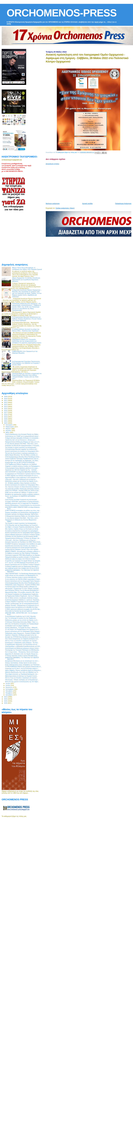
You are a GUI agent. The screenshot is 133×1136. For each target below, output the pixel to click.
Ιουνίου (8, 683)
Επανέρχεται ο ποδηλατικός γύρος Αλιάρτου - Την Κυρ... (22, 642)
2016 (6, 410)
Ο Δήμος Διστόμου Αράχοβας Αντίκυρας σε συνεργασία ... (22, 438)
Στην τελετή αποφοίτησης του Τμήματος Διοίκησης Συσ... (22, 639)
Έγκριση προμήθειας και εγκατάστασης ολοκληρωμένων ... (22, 512)
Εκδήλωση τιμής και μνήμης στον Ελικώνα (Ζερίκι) (20, 559)
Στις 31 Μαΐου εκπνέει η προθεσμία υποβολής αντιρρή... (22, 598)
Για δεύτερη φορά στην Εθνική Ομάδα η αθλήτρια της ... (21, 586)
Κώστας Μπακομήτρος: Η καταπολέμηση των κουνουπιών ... (23, 505)
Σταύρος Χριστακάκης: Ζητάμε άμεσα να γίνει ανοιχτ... (21, 663)
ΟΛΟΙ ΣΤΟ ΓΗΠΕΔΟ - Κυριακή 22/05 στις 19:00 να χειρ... (22, 490)
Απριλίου (9, 430)
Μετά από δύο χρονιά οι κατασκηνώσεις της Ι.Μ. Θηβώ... (22, 681)
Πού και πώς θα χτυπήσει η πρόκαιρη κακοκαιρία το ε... (21, 453)
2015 (6, 408)
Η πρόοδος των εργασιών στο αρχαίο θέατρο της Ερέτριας (22, 561)
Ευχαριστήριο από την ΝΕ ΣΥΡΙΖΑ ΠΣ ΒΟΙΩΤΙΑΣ (20, 462)
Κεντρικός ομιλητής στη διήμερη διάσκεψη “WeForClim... (22, 514)
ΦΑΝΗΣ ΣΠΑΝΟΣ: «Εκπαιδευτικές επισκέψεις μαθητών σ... (23, 551)
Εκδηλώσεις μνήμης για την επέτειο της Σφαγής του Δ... (21, 481)
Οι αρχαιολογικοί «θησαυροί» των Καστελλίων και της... (21, 644)
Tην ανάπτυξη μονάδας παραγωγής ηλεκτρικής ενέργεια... (22, 488)
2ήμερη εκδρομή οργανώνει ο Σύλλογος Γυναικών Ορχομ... (23, 534)
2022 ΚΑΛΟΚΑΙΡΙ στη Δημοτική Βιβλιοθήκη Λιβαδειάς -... (22, 472)
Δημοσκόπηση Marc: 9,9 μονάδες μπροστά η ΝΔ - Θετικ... (22, 592)
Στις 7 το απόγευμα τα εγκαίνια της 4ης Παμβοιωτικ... (21, 618)
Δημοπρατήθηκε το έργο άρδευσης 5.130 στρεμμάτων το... (22, 477)
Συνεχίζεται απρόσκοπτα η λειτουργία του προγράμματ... (22, 531)
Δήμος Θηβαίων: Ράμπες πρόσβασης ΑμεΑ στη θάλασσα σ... (23, 670)
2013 (6, 404)
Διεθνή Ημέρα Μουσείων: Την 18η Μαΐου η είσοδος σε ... (22, 455)
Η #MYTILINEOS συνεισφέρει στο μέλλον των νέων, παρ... (22, 510)
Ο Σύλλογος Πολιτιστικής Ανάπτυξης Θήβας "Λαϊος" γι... (21, 622)
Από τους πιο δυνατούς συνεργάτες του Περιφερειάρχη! (21, 624)
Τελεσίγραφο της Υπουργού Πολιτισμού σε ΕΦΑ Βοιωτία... (22, 650)
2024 (6, 699)
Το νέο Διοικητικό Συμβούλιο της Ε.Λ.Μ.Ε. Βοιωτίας (20, 616)
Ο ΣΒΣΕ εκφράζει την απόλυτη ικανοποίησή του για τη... (22, 475)
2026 (6, 703)
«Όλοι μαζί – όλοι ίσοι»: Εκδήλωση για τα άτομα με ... (21, 479)
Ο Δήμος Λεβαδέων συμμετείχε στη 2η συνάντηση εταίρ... (22, 601)
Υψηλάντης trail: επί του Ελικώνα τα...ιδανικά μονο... (20, 440)
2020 (6, 419)
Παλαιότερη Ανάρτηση (123, 203)
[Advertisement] (73, 182)
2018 (6, 415)
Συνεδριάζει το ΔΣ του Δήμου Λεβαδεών (17, 625)
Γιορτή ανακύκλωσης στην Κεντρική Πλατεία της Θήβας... (22, 434)
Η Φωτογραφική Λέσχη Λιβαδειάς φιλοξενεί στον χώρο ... (22, 468)
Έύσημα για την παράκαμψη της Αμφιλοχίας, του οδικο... (22, 460)
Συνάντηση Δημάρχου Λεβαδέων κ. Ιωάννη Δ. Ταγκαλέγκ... (22, 600)
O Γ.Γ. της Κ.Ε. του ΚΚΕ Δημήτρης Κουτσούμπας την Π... (22, 562)
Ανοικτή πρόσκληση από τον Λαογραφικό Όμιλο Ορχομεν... (23, 532)
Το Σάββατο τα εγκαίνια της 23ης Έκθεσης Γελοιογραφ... (22, 553)
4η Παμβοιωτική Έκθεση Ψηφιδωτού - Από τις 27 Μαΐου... (22, 596)
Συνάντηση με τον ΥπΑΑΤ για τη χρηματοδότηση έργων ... (22, 436)
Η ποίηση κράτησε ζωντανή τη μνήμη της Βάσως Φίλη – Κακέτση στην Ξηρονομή (25, 330)
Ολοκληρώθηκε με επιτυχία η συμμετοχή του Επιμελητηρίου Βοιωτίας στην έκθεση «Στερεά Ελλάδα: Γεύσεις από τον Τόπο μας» (27, 376)
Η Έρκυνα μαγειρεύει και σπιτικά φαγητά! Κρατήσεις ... (21, 547)
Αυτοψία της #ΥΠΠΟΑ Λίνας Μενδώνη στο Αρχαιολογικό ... (22, 637)
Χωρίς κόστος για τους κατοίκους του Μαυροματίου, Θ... (22, 575)
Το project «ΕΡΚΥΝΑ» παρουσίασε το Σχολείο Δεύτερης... (22, 501)
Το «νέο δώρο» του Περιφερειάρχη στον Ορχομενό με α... (22, 629)
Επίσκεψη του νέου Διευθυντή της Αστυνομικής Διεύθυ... (22, 536)
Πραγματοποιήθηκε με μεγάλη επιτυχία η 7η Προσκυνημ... (22, 557)
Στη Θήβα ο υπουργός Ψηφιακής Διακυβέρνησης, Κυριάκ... (22, 527)
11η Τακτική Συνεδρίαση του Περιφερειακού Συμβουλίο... (22, 594)
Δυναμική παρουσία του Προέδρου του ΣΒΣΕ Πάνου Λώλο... (23, 542)
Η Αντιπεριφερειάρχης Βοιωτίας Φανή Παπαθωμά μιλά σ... (22, 583)
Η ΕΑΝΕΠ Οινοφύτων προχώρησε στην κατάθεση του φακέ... (23, 544)
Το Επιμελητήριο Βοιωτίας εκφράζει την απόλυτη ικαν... (21, 449)
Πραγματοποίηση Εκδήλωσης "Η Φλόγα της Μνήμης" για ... (23, 538)
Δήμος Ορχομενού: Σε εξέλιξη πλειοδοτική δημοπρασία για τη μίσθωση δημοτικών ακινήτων (26, 279)
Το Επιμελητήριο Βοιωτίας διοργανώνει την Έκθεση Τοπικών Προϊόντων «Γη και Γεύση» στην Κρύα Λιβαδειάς (27, 318)
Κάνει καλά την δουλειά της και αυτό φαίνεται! (18, 611)
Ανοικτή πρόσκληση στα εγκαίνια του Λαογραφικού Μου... (22, 451)
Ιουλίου (8, 685)
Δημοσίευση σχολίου (52, 164)
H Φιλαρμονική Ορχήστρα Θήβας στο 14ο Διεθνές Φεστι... (22, 516)
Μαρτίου (8, 428)
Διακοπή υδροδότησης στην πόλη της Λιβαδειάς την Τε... (22, 672)
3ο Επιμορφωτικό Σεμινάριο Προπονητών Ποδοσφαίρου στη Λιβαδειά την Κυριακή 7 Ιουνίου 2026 (26, 363)
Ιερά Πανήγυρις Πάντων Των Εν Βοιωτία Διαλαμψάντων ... (22, 590)
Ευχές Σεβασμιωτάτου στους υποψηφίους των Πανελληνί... (22, 664)
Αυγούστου (9, 687)
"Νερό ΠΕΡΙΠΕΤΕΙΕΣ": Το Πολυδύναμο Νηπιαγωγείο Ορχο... (23, 573)
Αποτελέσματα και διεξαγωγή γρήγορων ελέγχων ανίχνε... (22, 648)
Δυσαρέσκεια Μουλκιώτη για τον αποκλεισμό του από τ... (22, 661)
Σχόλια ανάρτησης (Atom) (65, 208)
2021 (6, 421)
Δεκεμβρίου (9, 695)
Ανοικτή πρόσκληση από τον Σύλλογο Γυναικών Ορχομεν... (23, 564)
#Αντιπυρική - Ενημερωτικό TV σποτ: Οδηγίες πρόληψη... (22, 588)
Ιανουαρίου (9, 425)
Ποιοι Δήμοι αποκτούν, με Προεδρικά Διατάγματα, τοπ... (21, 674)
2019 (6, 417)
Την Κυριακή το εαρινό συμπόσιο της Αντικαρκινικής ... (21, 447)
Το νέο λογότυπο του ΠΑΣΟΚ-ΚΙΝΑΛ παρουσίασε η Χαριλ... (23, 579)
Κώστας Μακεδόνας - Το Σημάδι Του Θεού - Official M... (21, 627)
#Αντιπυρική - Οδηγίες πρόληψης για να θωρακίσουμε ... (22, 679)
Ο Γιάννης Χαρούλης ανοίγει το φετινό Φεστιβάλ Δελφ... (21, 655)
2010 (6, 398)
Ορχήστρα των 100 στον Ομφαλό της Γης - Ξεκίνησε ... (21, 470)
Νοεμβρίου (9, 693)
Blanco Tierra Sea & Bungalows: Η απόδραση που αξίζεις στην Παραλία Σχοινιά (27, 268)
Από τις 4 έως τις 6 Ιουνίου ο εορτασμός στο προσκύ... (21, 640)
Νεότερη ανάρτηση (53, 203)
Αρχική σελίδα (87, 203)
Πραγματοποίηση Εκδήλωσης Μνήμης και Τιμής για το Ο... (22, 442)
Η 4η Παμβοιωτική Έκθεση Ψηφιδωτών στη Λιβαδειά (21, 464)
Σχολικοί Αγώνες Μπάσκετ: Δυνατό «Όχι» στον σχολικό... (22, 549)
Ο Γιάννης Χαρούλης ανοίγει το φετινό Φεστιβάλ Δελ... (21, 577)
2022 (6, 423)
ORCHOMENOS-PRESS (62, 13)
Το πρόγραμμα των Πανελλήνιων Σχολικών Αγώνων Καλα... (23, 473)
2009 (6, 396)
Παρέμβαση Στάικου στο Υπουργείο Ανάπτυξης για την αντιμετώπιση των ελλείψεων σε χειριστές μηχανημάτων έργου (26, 341)
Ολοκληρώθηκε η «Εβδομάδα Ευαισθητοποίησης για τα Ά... (23, 646)
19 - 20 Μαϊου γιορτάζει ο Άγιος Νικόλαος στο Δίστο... (21, 483)
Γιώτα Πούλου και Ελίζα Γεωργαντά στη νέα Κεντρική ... (21, 499)
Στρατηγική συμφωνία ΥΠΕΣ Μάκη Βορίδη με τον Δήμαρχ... (23, 555)
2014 (6, 406)
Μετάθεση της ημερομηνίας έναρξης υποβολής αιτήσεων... (22, 494)
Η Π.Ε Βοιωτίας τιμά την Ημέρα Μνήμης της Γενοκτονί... (21, 525)
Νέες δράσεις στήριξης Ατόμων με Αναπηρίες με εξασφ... (22, 529)
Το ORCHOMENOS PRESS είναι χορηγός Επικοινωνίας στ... (23, 666)
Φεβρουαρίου (10, 426)
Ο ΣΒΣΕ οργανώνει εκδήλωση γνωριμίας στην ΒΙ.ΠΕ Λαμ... (23, 609)
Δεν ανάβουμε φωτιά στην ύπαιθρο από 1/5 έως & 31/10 (22, 568)
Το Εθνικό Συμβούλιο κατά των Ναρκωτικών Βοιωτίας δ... (22, 566)
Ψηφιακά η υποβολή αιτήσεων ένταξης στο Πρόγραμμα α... (22, 466)
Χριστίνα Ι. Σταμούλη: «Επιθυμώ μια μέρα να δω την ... (21, 635)
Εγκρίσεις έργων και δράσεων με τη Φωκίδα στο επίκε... (22, 607)
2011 (6, 400)
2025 (6, 701)
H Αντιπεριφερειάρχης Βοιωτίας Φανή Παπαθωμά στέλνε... (22, 457)
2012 (6, 402)
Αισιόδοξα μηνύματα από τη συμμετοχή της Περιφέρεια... (22, 503)
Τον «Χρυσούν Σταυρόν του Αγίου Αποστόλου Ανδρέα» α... (22, 487)
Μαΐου (8, 432)
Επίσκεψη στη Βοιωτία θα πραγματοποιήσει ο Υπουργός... (22, 445)
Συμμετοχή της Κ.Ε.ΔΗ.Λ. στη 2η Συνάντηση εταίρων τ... (22, 668)
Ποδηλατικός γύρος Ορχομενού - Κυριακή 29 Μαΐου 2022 (22, 584)
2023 (6, 697)
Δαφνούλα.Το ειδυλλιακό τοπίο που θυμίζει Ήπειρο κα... (21, 654)
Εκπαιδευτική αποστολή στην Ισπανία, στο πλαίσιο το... (21, 546)
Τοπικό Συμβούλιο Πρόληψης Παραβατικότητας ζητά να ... (22, 458)
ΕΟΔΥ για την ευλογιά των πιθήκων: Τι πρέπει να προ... (21, 492)
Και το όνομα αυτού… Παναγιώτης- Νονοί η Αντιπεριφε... (22, 652)
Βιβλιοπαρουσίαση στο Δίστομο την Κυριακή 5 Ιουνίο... (21, 676)
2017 (6, 413)
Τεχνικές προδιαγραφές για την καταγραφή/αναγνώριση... (22, 603)
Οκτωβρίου (9, 691)
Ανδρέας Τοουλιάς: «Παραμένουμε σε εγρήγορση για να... (22, 605)
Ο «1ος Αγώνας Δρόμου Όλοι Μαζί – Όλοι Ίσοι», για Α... (21, 443)
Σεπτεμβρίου (10, 689)
